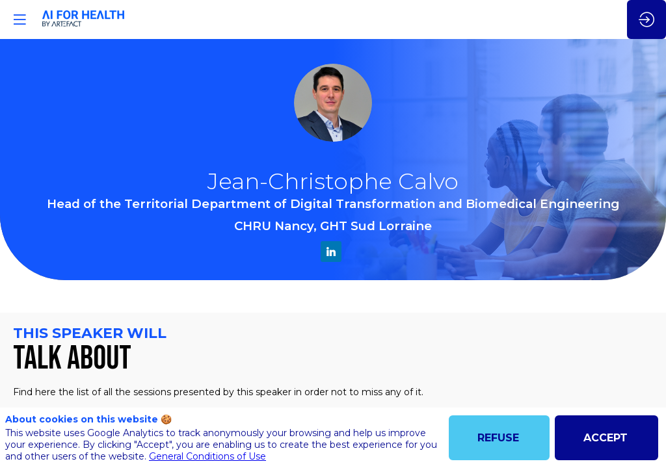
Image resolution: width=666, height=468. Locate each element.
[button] (19, 19)
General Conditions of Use (207, 456)
